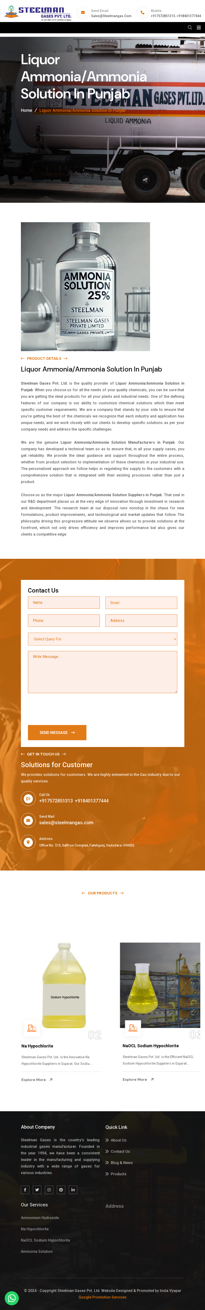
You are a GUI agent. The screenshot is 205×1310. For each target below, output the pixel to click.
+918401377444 (189, 16)
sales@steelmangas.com (111, 16)
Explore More (27, 1079)
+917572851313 (163, 16)
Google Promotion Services (103, 1297)
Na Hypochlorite (129, 1045)
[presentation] (63, 710)
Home (26, 110)
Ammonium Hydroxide (33, 1045)
